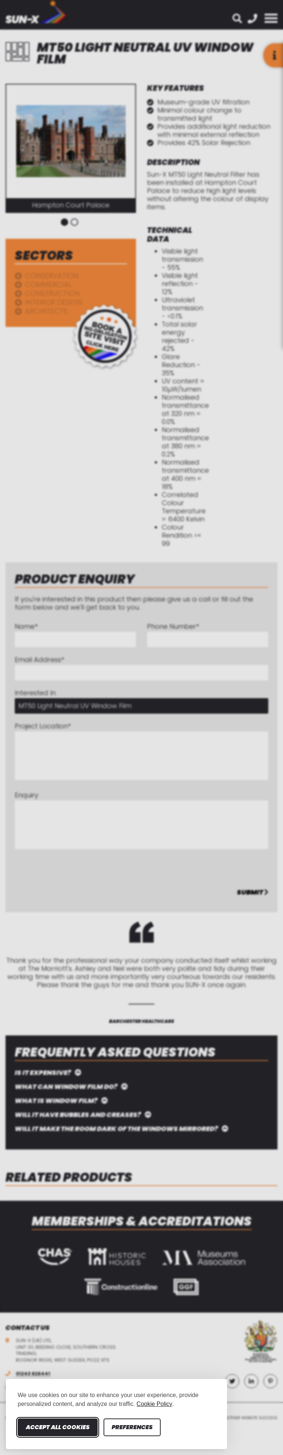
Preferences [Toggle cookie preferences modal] (132, 1427)
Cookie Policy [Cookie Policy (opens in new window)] (154, 1404)
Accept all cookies (58, 1427)
